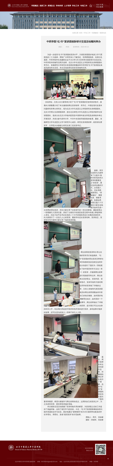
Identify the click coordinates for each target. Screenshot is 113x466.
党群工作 (43, 6)
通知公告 (21, 43)
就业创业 (13, 76)
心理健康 (13, 69)
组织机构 (21, 38)
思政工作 (13, 55)
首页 (80, 33)
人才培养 (67, 6)
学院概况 (34, 6)
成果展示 (13, 90)
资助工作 (13, 62)
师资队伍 (51, 6)
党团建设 (13, 32)
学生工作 (75, 6)
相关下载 (13, 97)
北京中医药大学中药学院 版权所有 (25, 461)
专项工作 (83, 6)
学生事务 (13, 83)
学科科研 (59, 6)
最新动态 (21, 48)
